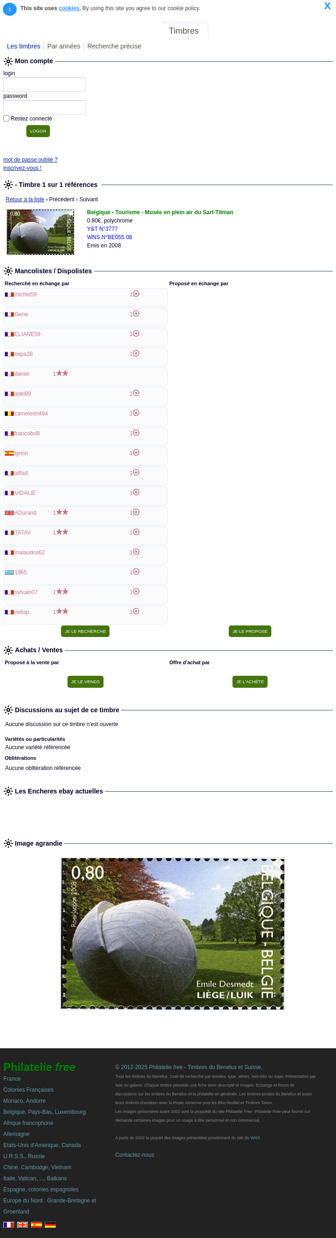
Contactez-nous (135, 1155)
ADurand (26, 513)
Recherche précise (114, 46)
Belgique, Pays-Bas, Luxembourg (44, 1112)
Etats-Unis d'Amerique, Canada (42, 1145)
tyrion (21, 453)
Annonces (264, 31)
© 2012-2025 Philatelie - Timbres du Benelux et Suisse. (189, 1067)
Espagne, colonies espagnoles (41, 1189)
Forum (227, 31)
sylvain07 (26, 592)
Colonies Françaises (28, 1090)
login (9, 73)
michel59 (26, 294)
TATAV (23, 532)
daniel (22, 374)
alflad (21, 473)
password (15, 96)
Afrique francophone (28, 1123)
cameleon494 (31, 413)
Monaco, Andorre (24, 1101)
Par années (63, 46)
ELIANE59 (28, 334)
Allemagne (16, 1134)
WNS (255, 1138)
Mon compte (312, 31)
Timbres (184, 31)
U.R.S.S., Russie (24, 1156)
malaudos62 (30, 552)
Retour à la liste (25, 199)
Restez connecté (31, 118)
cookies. (70, 8)
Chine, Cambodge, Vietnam (37, 1167)
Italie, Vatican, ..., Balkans (35, 1178)
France (11, 1079)
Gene (21, 314)
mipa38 (24, 354)
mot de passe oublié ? (30, 159)
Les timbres (23, 46)
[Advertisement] (168, 813)
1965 (21, 572)
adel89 (23, 394)
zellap (22, 612)
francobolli (27, 433)
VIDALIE (25, 493)
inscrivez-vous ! (22, 168)
